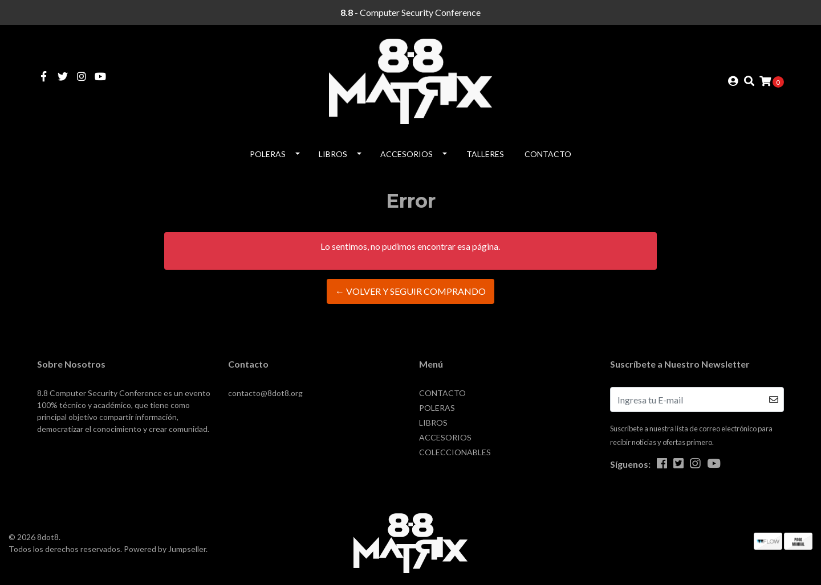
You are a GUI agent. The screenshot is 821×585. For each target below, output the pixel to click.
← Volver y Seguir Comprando (410, 291)
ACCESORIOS (406, 154)
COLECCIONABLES (455, 452)
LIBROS (333, 154)
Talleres (485, 154)
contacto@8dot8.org (265, 393)
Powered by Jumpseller (165, 549)
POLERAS (268, 154)
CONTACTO (548, 154)
